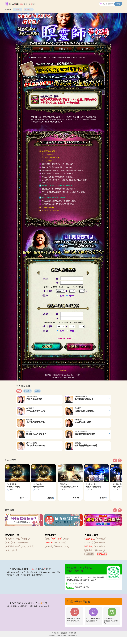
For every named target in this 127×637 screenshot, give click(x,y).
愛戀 (63, 543)
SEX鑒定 (49, 546)
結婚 (23, 546)
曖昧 (7, 543)
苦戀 (20, 543)
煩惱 (66, 539)
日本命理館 (54, 633)
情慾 (7, 550)
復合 (17, 546)
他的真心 (28, 9)
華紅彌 (37, 391)
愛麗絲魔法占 (100, 543)
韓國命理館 (72, 633)
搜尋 (118, 4)
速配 (13, 543)
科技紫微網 (63, 633)
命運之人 (25, 539)
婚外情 (14, 550)
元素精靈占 (101, 539)
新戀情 (30, 546)
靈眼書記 (88, 550)
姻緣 (26, 543)
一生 (57, 543)
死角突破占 (99, 546)
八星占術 (88, 543)
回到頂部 (63, 371)
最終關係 (58, 546)
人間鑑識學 (89, 554)
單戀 (17, 9)
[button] (115, 510)
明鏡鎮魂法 (99, 550)
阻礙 (66, 546)
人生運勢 (9, 546)
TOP (28, 57)
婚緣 (47, 539)
